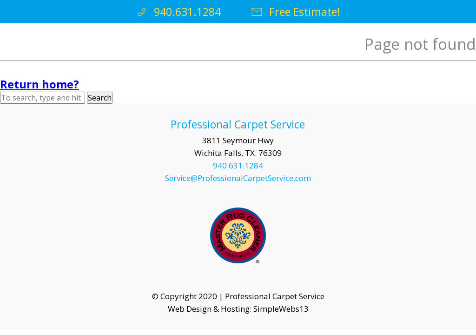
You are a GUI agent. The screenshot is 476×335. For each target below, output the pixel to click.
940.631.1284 (178, 11)
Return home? (39, 84)
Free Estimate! (295, 11)
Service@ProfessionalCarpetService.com (238, 178)
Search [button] (100, 98)
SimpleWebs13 (281, 308)
